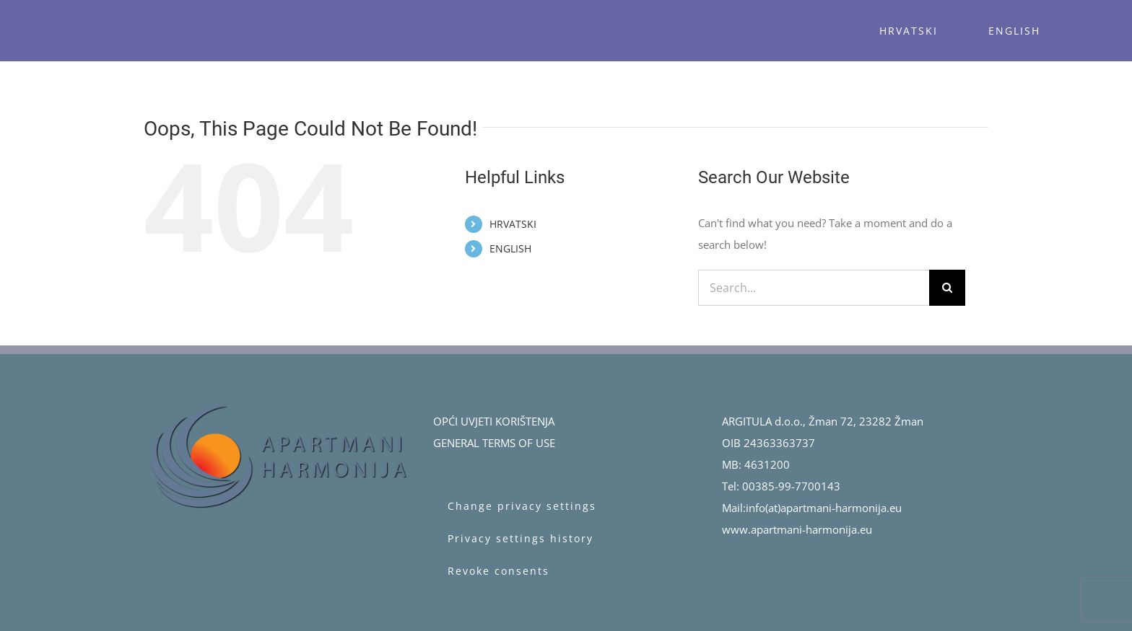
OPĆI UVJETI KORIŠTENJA (493, 421)
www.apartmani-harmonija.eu (797, 529)
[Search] (947, 288)
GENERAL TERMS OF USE (494, 443)
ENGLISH (510, 248)
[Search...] (813, 288)
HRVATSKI (512, 224)
